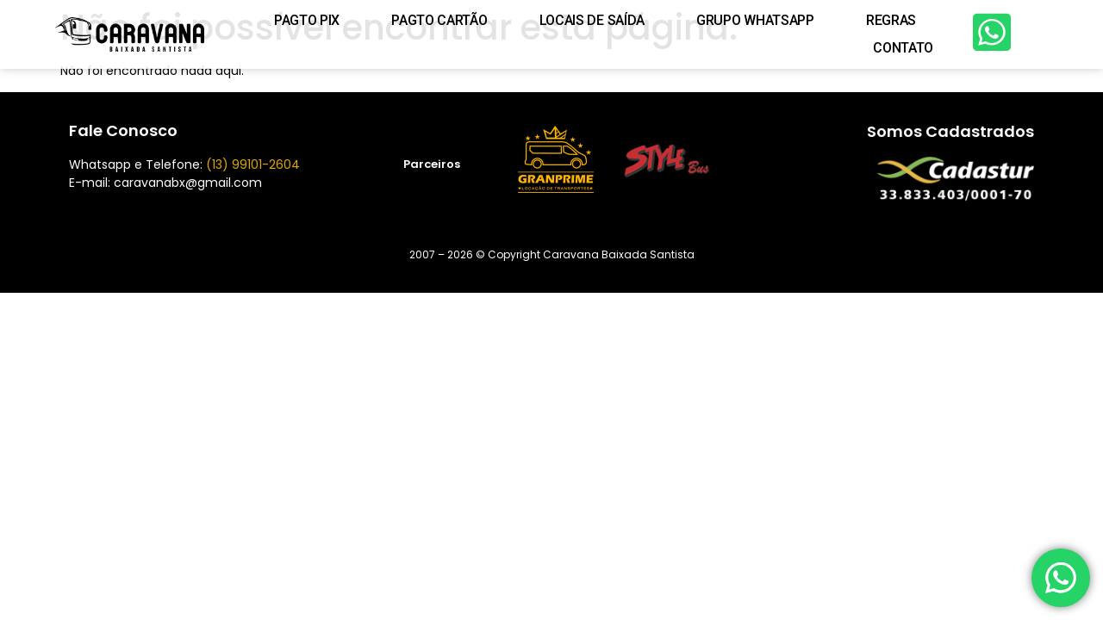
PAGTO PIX (307, 20)
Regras (891, 20)
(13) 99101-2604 (253, 164)
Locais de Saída (592, 20)
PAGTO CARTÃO (439, 20)
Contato (903, 48)
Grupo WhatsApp (755, 20)
